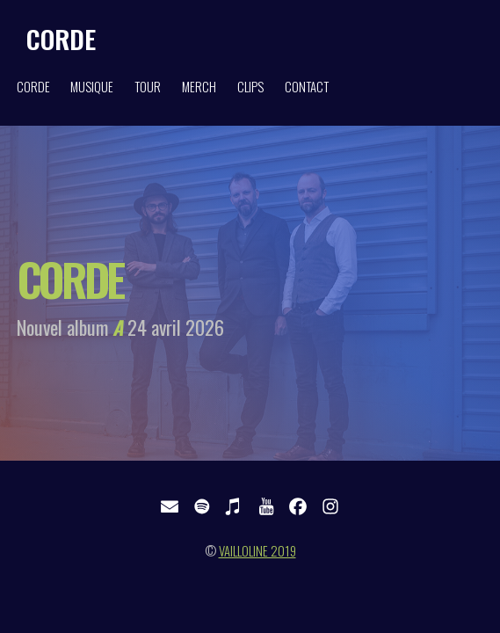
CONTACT (307, 86)
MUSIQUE (91, 86)
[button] (169, 506)
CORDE (61, 38)
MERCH (199, 86)
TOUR (147, 86)
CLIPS (250, 86)
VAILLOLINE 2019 (257, 551)
